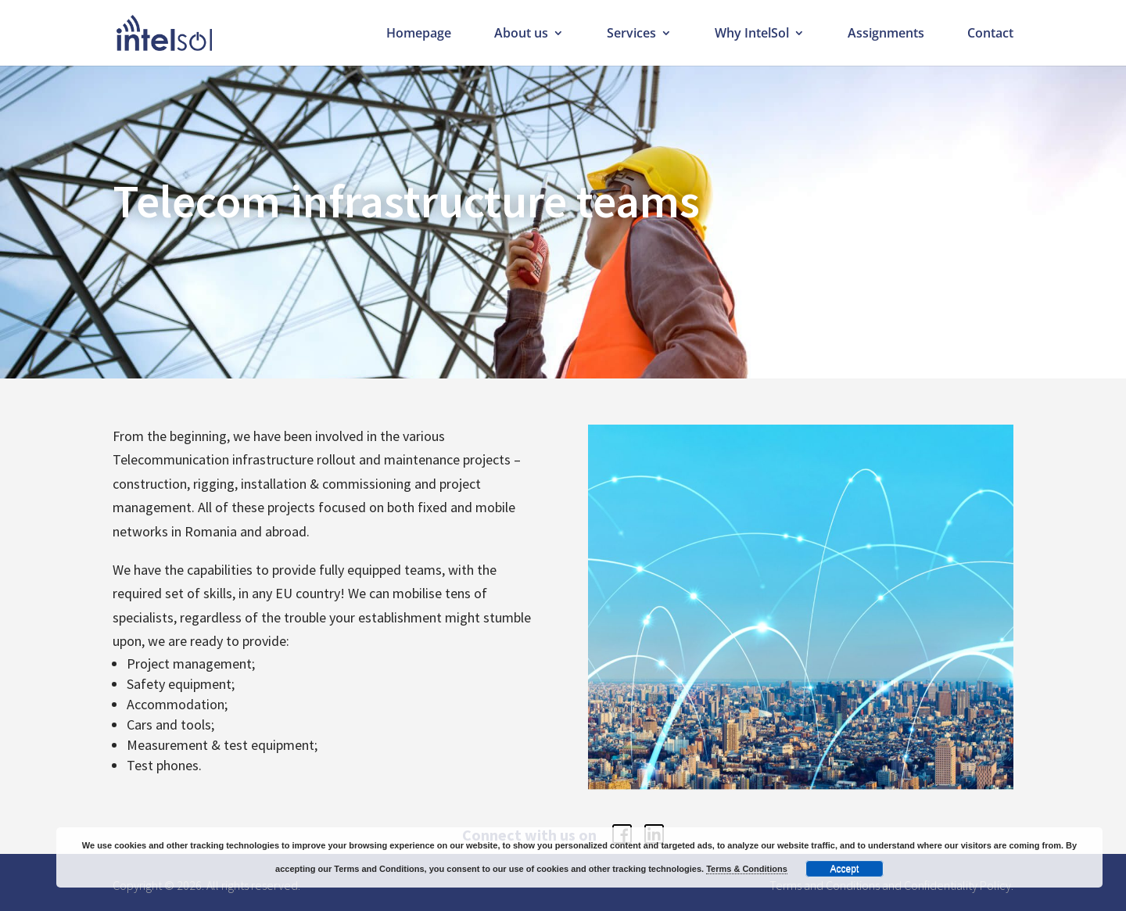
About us (521, 34)
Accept (844, 868)
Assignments (886, 34)
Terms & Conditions (746, 868)
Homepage (418, 34)
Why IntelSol (752, 34)
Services (631, 34)
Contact (990, 34)
